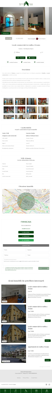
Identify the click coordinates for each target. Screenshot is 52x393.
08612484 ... (26, 232)
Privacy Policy (26, 377)
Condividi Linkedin (39, 62)
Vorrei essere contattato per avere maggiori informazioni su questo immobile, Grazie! (26, 262)
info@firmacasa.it (26, 228)
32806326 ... (26, 236)
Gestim (14, 384)
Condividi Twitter (26, 62)
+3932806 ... (26, 240)
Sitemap (18, 377)
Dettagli (48, 300)
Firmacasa (26, 222)
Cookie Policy (34, 377)
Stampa (32, 57)
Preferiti (21, 57)
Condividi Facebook (12, 62)
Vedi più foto (6, 33)
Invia (40, 268)
